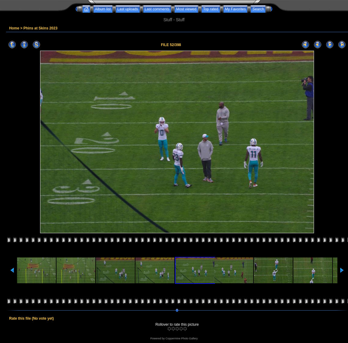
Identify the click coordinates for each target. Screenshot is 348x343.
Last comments (157, 9)
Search (258, 9)
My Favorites (235, 9)
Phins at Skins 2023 (40, 28)
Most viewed (186, 9)
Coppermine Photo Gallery (181, 338)
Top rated (210, 9)
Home (14, 28)
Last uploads (128, 9)
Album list (103, 9)
